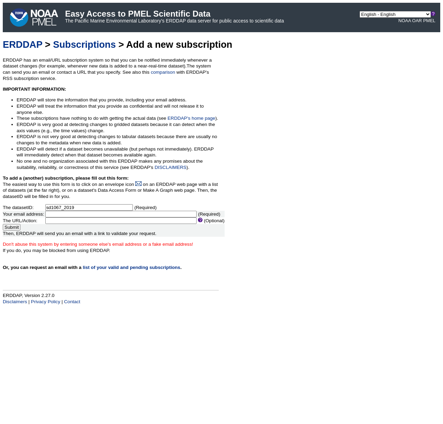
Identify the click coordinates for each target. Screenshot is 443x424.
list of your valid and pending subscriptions (131, 267)
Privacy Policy (45, 301)
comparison (163, 72)
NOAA (404, 20)
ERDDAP (22, 44)
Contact (72, 301)
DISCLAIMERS (171, 167)
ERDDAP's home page (191, 118)
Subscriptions (84, 44)
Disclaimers (15, 301)
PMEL (429, 20)
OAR (417, 20)
